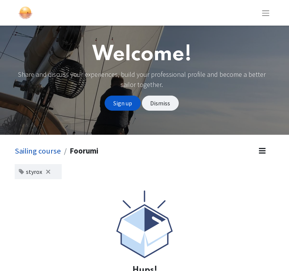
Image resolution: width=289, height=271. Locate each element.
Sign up (122, 103)
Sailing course (38, 151)
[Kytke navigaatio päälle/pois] (265, 13)
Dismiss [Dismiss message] (160, 103)
